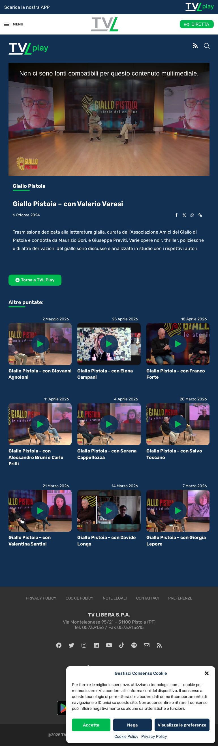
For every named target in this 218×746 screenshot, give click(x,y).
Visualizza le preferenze (182, 725)
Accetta (91, 725)
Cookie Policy (126, 736)
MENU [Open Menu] (15, 24)
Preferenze (180, 598)
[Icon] (40, 344)
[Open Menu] (6, 24)
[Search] (207, 46)
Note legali (115, 598)
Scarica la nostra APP (27, 7)
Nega (132, 725)
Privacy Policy (154, 736)
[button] (207, 673)
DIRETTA (200, 24)
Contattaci (147, 598)
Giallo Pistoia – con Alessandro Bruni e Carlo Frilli (35, 457)
